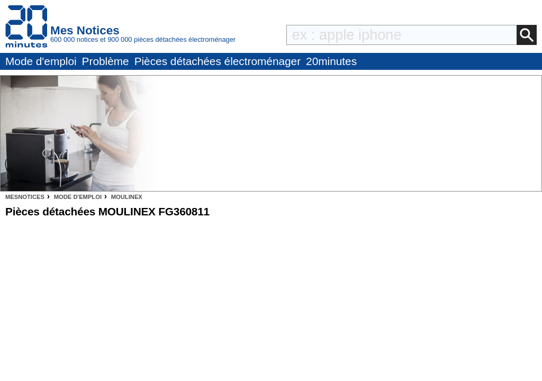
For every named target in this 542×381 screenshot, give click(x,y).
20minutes (331, 61)
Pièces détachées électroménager (217, 61)
